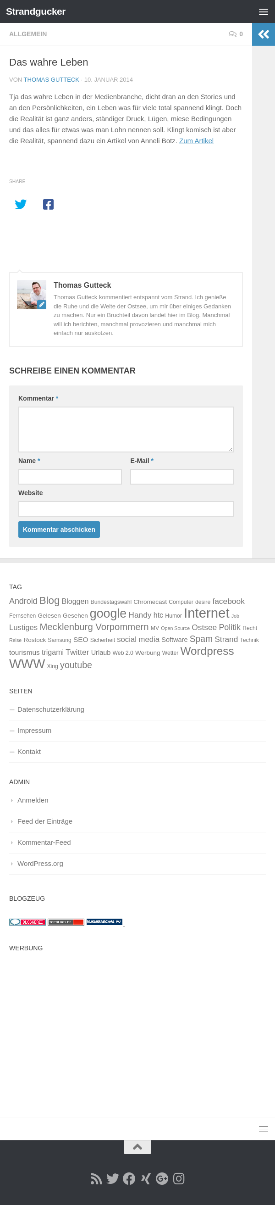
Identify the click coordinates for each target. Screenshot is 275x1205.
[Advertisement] (137, 1020)
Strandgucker (36, 11)
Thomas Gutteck (51, 79)
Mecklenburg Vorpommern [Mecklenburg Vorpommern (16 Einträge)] (93, 627)
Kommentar (38, 398)
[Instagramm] (178, 1178)
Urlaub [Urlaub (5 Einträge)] (101, 652)
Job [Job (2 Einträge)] (235, 616)
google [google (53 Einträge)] (108, 613)
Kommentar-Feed (44, 842)
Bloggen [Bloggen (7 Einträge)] (74, 601)
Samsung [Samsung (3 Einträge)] (60, 640)
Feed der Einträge (44, 821)
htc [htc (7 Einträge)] (158, 615)
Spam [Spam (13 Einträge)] (201, 639)
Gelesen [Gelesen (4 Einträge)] (49, 615)
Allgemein (28, 34)
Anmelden (33, 800)
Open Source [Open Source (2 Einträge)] (175, 628)
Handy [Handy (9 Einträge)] (139, 614)
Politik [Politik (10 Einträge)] (230, 627)
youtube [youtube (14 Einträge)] (76, 665)
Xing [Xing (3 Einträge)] (52, 666)
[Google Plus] (162, 1178)
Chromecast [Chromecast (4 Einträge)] (150, 601)
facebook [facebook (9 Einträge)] (228, 601)
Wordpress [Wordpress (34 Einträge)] (207, 651)
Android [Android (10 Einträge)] (23, 601)
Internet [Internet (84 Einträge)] (206, 612)
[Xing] (145, 1178)
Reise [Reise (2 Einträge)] (15, 640)
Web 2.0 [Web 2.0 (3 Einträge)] (123, 653)
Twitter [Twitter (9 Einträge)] (77, 652)
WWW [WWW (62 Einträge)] (27, 664)
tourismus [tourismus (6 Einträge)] (24, 652)
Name (29, 460)
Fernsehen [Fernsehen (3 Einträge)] (22, 616)
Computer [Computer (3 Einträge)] (181, 602)
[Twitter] (112, 1178)
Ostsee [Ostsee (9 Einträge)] (204, 627)
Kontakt (29, 751)
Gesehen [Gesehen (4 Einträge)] (75, 615)
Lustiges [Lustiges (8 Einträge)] (23, 627)
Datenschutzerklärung (50, 709)
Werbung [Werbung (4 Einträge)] (147, 652)
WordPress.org (40, 863)
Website (30, 493)
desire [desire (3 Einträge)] (202, 602)
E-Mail (142, 460)
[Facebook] (129, 1178)
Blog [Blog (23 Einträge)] (49, 600)
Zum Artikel (196, 141)
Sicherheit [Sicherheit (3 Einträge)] (102, 640)
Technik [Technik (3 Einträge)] (249, 640)
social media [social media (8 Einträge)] (138, 639)
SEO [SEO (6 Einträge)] (80, 639)
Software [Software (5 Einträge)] (174, 639)
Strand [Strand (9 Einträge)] (226, 639)
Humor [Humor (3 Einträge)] (173, 616)
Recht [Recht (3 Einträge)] (249, 628)
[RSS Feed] (96, 1178)
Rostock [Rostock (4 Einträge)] (34, 639)
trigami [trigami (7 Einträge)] (53, 652)
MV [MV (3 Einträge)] (155, 628)
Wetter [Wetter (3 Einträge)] (170, 653)
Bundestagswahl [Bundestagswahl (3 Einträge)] (111, 602)
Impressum (34, 730)
